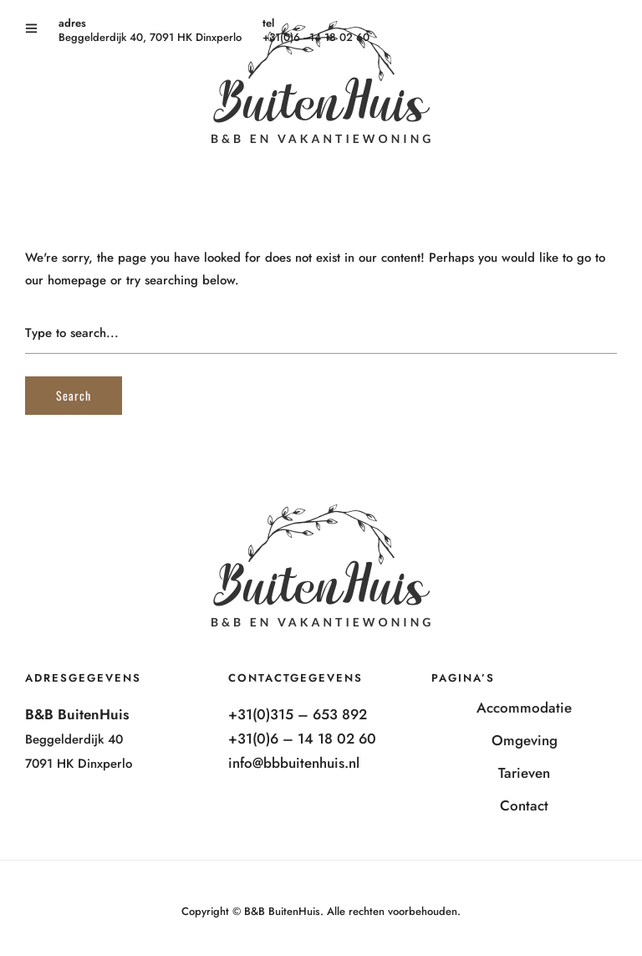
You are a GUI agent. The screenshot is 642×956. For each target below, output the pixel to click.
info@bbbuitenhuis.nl (293, 763)
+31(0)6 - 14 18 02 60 (315, 37)
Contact (524, 805)
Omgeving (525, 740)
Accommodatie (524, 708)
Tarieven (524, 773)
